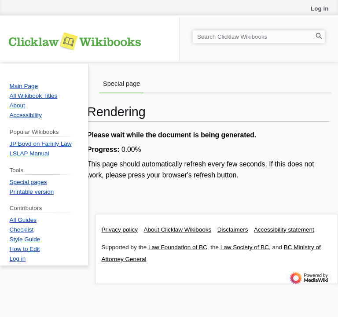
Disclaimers (232, 229)
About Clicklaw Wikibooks (178, 229)
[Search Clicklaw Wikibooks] (259, 36)
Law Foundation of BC (177, 247)
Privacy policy (120, 229)
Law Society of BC (244, 247)
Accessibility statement (284, 229)
